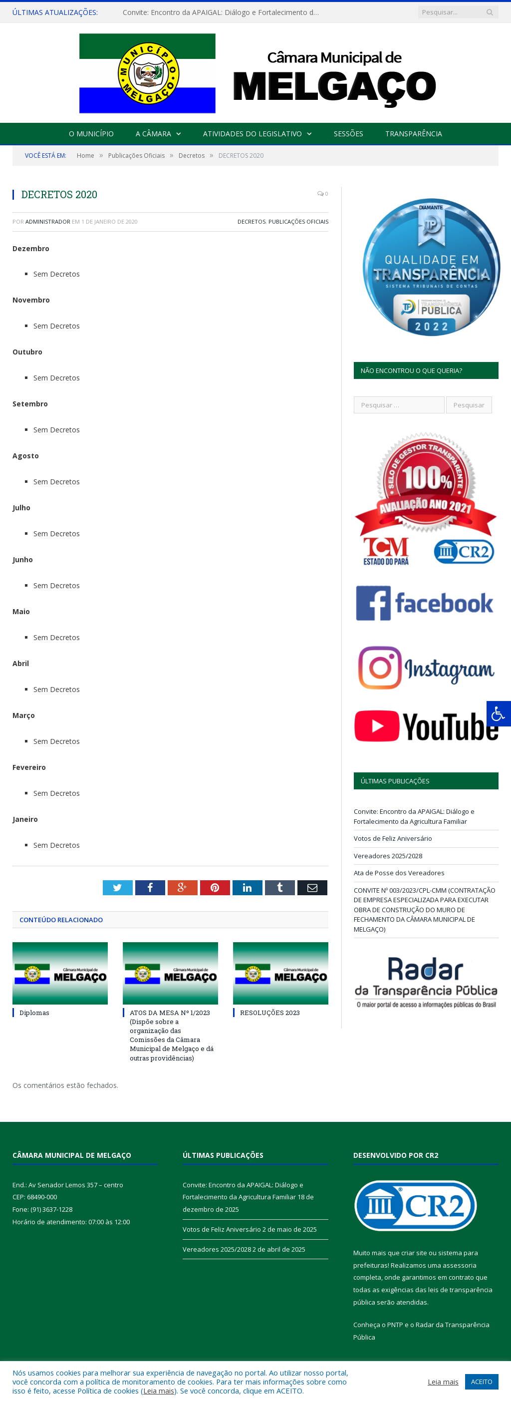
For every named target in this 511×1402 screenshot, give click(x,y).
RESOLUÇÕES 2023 (270, 1012)
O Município (91, 133)
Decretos (251, 221)
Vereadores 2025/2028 (388, 855)
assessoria (460, 1265)
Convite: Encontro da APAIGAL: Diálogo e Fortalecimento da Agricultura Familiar (225, 12)
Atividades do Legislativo (252, 133)
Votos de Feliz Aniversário (393, 838)
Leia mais (158, 1391)
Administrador (47, 221)
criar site (414, 1252)
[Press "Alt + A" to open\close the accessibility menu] (499, 713)
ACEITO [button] (482, 1381)
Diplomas (34, 1012)
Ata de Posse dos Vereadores (399, 872)
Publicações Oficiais (298, 221)
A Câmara (153, 133)
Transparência (413, 133)
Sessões (348, 133)
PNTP (395, 1324)
